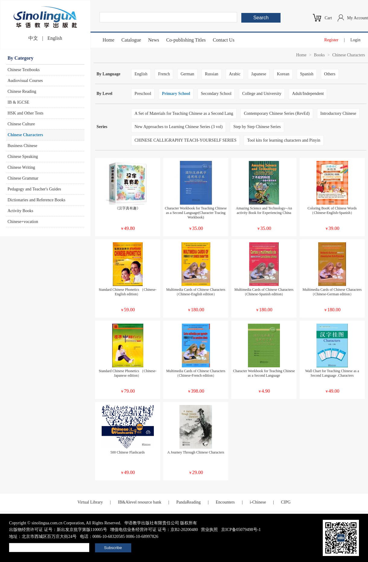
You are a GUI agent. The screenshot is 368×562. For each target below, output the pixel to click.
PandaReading (188, 502)
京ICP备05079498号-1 (241, 529)
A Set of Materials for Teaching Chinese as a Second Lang (184, 113)
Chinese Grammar (23, 178)
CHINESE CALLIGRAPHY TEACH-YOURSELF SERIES (185, 140)
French (164, 74)
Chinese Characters (25, 135)
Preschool (143, 93)
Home (108, 39)
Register (331, 40)
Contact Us (224, 39)
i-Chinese (258, 502)
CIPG (285, 502)
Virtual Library (90, 502)
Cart (328, 18)
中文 (33, 38)
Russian (211, 74)
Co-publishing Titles (186, 39)
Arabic (234, 74)
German (187, 74)
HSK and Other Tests (25, 113)
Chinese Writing (21, 167)
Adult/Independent (308, 93)
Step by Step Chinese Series (257, 126)
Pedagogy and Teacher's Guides (34, 189)
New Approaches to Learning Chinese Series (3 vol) (179, 126)
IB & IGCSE (18, 102)
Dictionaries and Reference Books (36, 200)
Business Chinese (22, 145)
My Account (357, 18)
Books (319, 55)
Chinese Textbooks (24, 70)
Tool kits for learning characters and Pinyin (283, 140)
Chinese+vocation (23, 221)
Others (329, 74)
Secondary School (216, 93)
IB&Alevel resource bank (139, 502)
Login (355, 40)
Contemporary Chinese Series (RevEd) (276, 113)
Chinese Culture (21, 124)
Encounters (225, 502)
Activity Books (20, 211)
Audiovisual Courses (25, 80)
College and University (261, 93)
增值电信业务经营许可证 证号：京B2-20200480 (154, 529)
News (153, 39)
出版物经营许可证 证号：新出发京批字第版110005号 (58, 529)
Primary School (176, 93)
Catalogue (131, 39)
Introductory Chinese (338, 113)
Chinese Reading (22, 91)
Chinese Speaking (23, 156)
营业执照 (209, 529)
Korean (283, 74)
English (54, 38)
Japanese (258, 74)
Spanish (306, 74)
